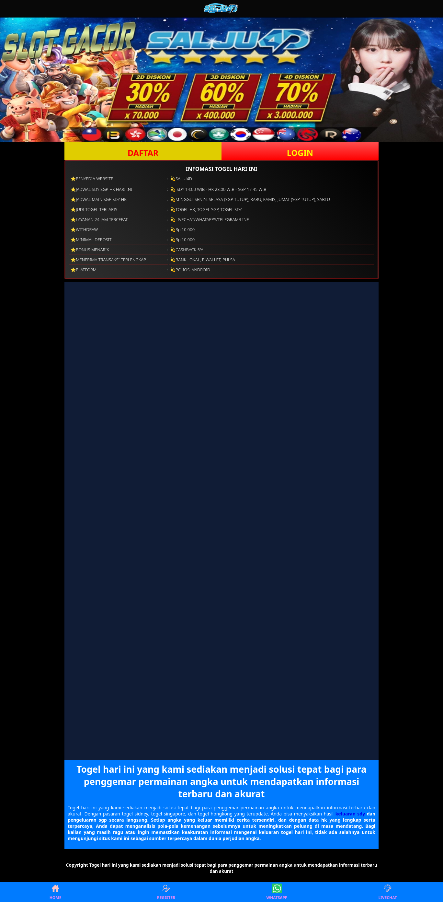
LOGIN (300, 152)
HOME (56, 892)
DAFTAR (143, 152)
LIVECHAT (387, 892)
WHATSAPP (277, 892)
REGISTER (166, 892)
